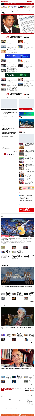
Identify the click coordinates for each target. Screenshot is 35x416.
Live (2, 3)
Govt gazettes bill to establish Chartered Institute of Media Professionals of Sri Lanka (26, 198)
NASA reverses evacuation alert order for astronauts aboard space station (25, 204)
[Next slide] (33, 124)
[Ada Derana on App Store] (27, 390)
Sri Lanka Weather (12, 3)
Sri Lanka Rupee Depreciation (22, 3)
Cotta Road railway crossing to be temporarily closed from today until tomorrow (26, 202)
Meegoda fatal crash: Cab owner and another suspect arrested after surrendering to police (26, 196)
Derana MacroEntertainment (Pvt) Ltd (30, 403)
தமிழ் (31, 1)
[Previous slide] (20, 124)
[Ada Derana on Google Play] (32, 390)
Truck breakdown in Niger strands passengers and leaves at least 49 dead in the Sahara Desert (26, 200)
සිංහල (28, 1)
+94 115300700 (30, 395)
